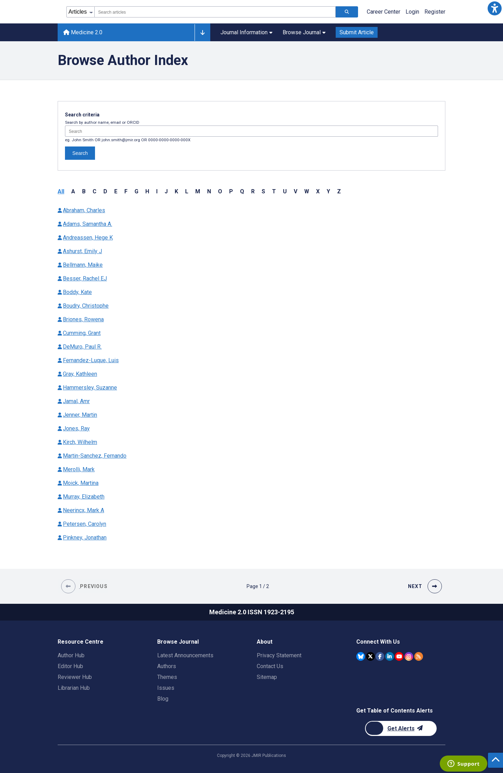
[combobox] (215, 11)
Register (434, 11)
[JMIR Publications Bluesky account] (360, 656)
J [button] (166, 191)
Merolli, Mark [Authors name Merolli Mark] (79, 469)
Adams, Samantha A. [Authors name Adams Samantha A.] (87, 224)
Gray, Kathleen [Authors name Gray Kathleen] (80, 374)
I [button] (157, 191)
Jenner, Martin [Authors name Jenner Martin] (80, 414)
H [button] (147, 191)
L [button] (186, 191)
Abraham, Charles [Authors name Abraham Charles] (84, 210)
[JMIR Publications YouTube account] (399, 656)
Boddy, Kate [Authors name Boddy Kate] (77, 292)
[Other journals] (202, 32)
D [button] (105, 191)
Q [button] (242, 191)
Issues (165, 688)
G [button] (136, 191)
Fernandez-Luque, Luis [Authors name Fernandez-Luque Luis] (91, 360)
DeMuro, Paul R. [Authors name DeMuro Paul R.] (82, 346)
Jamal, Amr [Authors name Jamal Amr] (76, 401)
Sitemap (267, 677)
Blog (162, 698)
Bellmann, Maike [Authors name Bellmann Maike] (83, 265)
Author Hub (71, 655)
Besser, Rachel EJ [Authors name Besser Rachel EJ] (85, 278)
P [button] (231, 191)
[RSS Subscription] (418, 656)
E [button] (115, 191)
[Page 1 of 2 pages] (258, 586)
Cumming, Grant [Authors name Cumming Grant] (82, 333)
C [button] (94, 191)
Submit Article (357, 32)
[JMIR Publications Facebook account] (380, 656)
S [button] (263, 191)
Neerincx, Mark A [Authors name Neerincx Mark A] (83, 510)
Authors (166, 666)
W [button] (306, 191)
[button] (494, 8)
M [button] (197, 191)
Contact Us (270, 666)
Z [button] (339, 191)
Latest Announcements (185, 655)
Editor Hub (70, 666)
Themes (167, 677)
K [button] (176, 191)
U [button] (285, 191)
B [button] (84, 191)
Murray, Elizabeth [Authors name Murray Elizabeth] (83, 496)
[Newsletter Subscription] (401, 728)
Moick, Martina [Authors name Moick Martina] (81, 483)
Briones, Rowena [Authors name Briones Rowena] (83, 319)
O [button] (220, 191)
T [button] (274, 191)
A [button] (73, 191)
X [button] (318, 191)
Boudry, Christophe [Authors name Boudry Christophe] (86, 305)
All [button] (61, 191)
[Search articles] (347, 11)
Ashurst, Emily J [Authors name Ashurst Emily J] (82, 251)
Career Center (383, 11)
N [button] (209, 191)
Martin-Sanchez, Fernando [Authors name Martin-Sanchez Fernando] (94, 455)
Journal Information (246, 32)
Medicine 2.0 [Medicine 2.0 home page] (82, 32)
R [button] (253, 191)
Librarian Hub (74, 688)
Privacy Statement (279, 655)
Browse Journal (304, 32)
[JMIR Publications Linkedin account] (389, 656)
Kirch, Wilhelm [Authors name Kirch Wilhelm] (80, 442)
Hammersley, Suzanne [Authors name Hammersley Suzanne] (90, 387)
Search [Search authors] (80, 153)
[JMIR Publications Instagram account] (408, 656)
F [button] (125, 191)
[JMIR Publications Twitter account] (370, 656)
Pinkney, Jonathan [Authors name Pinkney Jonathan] (85, 537)
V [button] (295, 191)
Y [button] (328, 191)
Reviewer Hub (75, 677)
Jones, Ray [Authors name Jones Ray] (76, 428)
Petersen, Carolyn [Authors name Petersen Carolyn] (84, 524)
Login (412, 11)
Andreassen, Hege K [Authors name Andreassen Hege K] (88, 237)
